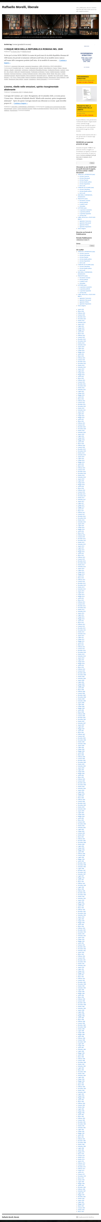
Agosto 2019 (81, 456)
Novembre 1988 (82, 1027)
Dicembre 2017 (82, 494)
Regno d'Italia (21, 77)
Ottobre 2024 (81, 343)
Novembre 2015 (82, 540)
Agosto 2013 (81, 591)
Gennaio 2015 (81, 559)
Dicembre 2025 (82, 317)
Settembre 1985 (82, 1066)
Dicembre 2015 (82, 538)
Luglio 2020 (81, 436)
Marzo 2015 (81, 555)
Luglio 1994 (81, 919)
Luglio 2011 (81, 637)
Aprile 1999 (81, 861)
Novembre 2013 (82, 585)
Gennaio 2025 (81, 337)
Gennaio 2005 (81, 781)
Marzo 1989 (81, 1019)
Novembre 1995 (82, 894)
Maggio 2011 (81, 641)
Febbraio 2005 (81, 779)
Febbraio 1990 (81, 999)
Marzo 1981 (81, 1137)
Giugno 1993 (81, 939)
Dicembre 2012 (82, 605)
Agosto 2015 (81, 546)
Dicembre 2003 (82, 803)
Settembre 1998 (82, 866)
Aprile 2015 (81, 553)
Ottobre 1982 (81, 1107)
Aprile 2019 (81, 464)
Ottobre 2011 (81, 632)
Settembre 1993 (82, 935)
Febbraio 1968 (81, 1189)
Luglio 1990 (81, 989)
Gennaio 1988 (81, 1040)
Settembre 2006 (82, 743)
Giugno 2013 (81, 594)
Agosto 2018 (81, 479)
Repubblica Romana (42, 77)
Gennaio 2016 (81, 537)
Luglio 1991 (81, 969)
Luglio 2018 (81, 481)
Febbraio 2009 (81, 691)
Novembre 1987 (82, 1042)
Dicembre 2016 (82, 516)
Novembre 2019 (82, 451)
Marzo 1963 (81, 1211)
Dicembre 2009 (82, 673)
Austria (27, 68)
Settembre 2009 (82, 678)
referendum (82, 206)
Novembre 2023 (82, 363)
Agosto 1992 (81, 952)
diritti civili (17, 72)
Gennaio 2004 (81, 801)
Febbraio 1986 (81, 1058)
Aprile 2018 (81, 486)
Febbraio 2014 (81, 579)
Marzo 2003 (81, 820)
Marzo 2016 (81, 533)
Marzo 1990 (81, 997)
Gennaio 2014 (81, 581)
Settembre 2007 (82, 723)
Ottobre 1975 (81, 1157)
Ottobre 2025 (81, 320)
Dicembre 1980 (82, 1140)
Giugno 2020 (81, 438)
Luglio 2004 (81, 792)
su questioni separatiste (85, 213)
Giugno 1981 (81, 1131)
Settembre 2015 (82, 544)
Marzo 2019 (81, 466)
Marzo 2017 (81, 510)
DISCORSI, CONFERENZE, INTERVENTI (23, 106)
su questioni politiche (84, 211)
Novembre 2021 (82, 406)
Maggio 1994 (81, 922)
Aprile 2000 (81, 852)
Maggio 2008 (81, 708)
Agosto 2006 (81, 745)
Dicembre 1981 (82, 1122)
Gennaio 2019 (81, 469)
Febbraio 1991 (81, 978)
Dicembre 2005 (82, 760)
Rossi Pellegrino (61, 77)
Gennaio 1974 (81, 1165)
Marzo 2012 (81, 622)
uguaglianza (32, 79)
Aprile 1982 (81, 1114)
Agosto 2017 (81, 501)
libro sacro (58, 73)
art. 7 (23, 68)
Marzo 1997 (81, 881)
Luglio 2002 (81, 829)
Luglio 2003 (81, 812)
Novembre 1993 (82, 932)
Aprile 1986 (81, 1055)
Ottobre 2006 (81, 742)
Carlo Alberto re (48, 68)
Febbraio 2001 (81, 838)
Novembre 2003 (82, 805)
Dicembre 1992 (82, 947)
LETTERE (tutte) (82, 208)
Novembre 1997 (82, 872)
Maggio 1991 (81, 973)
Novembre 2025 (82, 318)
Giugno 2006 (81, 749)
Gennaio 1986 (81, 1060)
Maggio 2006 (81, 751)
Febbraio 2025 (81, 335)
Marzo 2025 (81, 333)
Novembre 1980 (82, 1142)
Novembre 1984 (82, 1071)
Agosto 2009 (81, 680)
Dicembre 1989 (82, 1003)
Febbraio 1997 (81, 883)
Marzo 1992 (81, 954)
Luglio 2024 (81, 348)
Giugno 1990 (81, 991)
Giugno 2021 (81, 415)
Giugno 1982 (81, 1111)
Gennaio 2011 (81, 648)
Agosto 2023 (81, 369)
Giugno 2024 (81, 350)
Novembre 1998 (82, 865)
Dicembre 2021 (82, 404)
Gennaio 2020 (81, 447)
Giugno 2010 (81, 661)
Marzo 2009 (81, 689)
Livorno (15, 108)
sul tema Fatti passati (84, 178)
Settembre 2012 (82, 611)
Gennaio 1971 (81, 1174)
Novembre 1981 (82, 1124)
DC (5, 72)
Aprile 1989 (81, 1017)
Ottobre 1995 (81, 896)
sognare (26, 79)
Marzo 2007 (81, 732)
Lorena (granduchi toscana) (25, 108)
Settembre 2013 (82, 589)
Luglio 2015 (81, 548)
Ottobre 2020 (81, 430)
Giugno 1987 (81, 1045)
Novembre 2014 (82, 563)
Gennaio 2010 (81, 671)
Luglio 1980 (81, 1148)
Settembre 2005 (82, 766)
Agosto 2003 (81, 811)
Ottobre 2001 (81, 835)
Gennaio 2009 (81, 693)
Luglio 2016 (81, 525)
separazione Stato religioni (16, 79)
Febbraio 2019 (81, 468)
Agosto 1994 (81, 917)
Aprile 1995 (81, 906)
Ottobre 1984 (81, 1073)
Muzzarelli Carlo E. (42, 75)
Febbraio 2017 (81, 512)
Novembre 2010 (82, 652)
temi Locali (82, 185)
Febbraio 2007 (81, 734)
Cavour (55, 68)
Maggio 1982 (81, 1112)
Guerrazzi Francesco (16, 73)
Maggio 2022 (81, 395)
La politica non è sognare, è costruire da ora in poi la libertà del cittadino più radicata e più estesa (33, 37)
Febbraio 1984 (81, 1086)
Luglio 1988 (81, 1030)
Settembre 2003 (82, 809)
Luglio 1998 (81, 868)
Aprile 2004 (81, 796)
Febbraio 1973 (81, 1168)
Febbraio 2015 (81, 557)
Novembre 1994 (82, 913)
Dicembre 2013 (82, 583)
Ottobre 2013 (81, 587)
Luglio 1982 (81, 1109)
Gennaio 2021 (81, 425)
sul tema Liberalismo (84, 189)
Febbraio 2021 (81, 423)
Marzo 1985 (81, 1070)
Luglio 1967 (81, 1193)
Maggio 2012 (81, 619)
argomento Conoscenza (85, 221)
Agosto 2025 (81, 324)
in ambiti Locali (83, 204)
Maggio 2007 (81, 729)
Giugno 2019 (81, 460)
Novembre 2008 (82, 697)
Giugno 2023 (81, 373)
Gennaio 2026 (81, 315)
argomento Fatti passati (18, 66)
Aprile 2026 (81, 309)
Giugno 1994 (81, 920)
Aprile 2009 (81, 688)
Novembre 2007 (82, 719)
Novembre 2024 (82, 341)
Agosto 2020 (81, 434)
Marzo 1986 (81, 1057)
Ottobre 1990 (81, 986)
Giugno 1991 (81, 971)
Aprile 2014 (81, 576)
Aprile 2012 (81, 620)
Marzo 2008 (81, 712)
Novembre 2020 (82, 428)
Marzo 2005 (81, 777)
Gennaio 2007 (81, 736)
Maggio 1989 (81, 1016)
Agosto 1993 (81, 937)
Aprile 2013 (81, 598)
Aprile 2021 (81, 419)
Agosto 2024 (81, 346)
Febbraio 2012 (81, 624)
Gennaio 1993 (81, 945)
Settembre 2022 (82, 389)
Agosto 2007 (81, 725)
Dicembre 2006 (82, 738)
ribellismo (6, 110)
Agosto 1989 (81, 1010)
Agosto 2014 (81, 568)
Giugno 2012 (81, 617)
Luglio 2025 (81, 326)
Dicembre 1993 (82, 930)
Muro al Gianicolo (31, 75)
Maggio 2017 (81, 507)
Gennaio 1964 (81, 1208)
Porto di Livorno (54, 108)
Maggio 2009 (81, 686)
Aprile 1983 (81, 1099)
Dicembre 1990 (82, 982)
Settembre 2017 (82, 499)
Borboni (41, 68)
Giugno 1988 (81, 1032)
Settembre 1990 (82, 988)
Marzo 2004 (81, 797)
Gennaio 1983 (81, 1105)
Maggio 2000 (81, 850)
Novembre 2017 (82, 496)
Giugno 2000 (81, 848)
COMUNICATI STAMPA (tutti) (86, 187)
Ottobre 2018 (81, 475)
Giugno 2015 (81, 550)
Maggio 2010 (81, 663)
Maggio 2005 (81, 773)
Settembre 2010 (82, 656)
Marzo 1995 (81, 907)
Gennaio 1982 (81, 1120)
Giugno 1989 (81, 1014)
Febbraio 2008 (81, 714)
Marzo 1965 (81, 1206)
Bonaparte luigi (34, 68)
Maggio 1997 (81, 878)
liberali (48, 73)
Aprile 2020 (81, 441)
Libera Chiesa (42, 73)
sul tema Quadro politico (85, 182)
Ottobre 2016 (81, 520)
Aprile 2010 (81, 665)
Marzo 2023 (81, 378)
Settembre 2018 (82, 477)
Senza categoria (82, 228)
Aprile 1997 (81, 879)
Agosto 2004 (81, 790)
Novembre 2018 (82, 473)
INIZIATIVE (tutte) (83, 198)
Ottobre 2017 (81, 497)
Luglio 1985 (81, 1068)
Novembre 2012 (82, 607)
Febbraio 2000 (81, 853)
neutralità (50, 75)
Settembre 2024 (82, 345)
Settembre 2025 (82, 322)
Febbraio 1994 (81, 928)
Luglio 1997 (81, 876)
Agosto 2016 (81, 523)
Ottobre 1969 (81, 1180)
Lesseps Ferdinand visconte (30, 73)
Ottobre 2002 (81, 825)
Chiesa (59, 68)
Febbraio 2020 (81, 445)
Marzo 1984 (81, 1085)
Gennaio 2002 (81, 833)
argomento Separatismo (31, 66)
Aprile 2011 (81, 643)
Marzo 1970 (81, 1178)
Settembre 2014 (82, 566)
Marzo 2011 (81, 645)
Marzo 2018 (81, 488)
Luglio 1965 (81, 1202)
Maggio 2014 (81, 574)
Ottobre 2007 (81, 721)
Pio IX (14, 77)
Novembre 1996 (82, 885)
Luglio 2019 (81, 458)
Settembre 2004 (82, 788)
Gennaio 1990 (81, 1001)
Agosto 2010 (81, 658)
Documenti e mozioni (84, 200)
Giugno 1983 (81, 1096)
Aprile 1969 (81, 1185)
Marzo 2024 (81, 356)
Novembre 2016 (82, 518)
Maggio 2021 (81, 417)
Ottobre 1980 (81, 1144)
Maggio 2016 (81, 529)
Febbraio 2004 (81, 799)
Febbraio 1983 (81, 1103)
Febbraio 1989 (81, 1021)
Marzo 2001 (81, 837)
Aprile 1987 (81, 1047)
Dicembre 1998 (82, 863)
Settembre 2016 (82, 522)
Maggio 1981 (81, 1133)
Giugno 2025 (81, 328)
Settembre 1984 (82, 1075)
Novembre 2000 (82, 842)
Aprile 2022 (81, 397)
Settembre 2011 (82, 633)
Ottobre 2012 (81, 609)
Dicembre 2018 (82, 471)
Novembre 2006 (82, 740)
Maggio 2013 (81, 596)
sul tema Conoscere (84, 176)
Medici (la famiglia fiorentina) (41, 108)
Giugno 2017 (81, 505)
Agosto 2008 (81, 702)
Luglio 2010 (81, 660)
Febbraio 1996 (81, 891)
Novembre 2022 (82, 386)
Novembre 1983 (82, 1088)
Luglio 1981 (81, 1129)
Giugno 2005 (81, 771)
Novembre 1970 (82, 1176)
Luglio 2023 (81, 371)
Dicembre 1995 (82, 893)
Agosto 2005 (81, 768)
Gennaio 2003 (81, 822)
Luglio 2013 (81, 592)
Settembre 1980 (82, 1146)
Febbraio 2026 (81, 313)
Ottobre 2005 (81, 764)
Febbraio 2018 (81, 490)
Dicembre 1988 (82, 1025)
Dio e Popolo (10, 72)
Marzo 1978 (81, 1153)
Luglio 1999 (81, 857)
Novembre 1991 (82, 962)
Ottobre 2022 (81, 387)
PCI (11, 77)
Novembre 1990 (82, 984)
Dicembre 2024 (82, 339)
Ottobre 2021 (81, 408)
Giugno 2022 (81, 393)
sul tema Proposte (83, 180)
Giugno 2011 (81, 639)
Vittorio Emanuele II (41, 79)
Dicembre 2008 (82, 695)
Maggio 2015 (81, 551)
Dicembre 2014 (82, 561)
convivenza (25, 70)
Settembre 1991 (82, 965)
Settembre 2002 (82, 827)
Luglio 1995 (81, 902)
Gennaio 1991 (81, 980)
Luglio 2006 (81, 747)
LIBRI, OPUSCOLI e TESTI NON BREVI (50, 66)
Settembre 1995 (82, 898)
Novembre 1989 (82, 1004)
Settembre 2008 (82, 701)
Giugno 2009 (81, 684)
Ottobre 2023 (81, 365)
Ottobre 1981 (81, 1126)
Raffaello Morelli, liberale (20, 7)
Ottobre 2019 (81, 453)
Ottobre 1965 (81, 1198)
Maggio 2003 (81, 816)
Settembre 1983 (82, 1092)
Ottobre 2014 (81, 564)
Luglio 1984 (81, 1077)
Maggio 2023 (81, 374)
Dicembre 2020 (82, 427)
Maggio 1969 (81, 1183)
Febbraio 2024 (81, 358)
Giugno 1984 (81, 1079)
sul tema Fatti (82, 215)
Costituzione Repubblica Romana (38, 70)
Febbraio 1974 (81, 1163)
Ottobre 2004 (81, 786)
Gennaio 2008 (81, 715)
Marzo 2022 (81, 399)
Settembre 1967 (82, 1191)
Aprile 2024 (81, 354)
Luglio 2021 (81, 414)
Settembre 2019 (82, 455)
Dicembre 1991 (82, 960)
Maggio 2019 (81, 462)
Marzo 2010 (81, 667)
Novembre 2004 (82, 784)
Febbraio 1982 (81, 1118)
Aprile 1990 (81, 995)
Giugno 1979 (81, 1152)
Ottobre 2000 (81, 844)
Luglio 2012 (81, 615)
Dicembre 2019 (82, 449)
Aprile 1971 (81, 1172)
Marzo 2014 (81, 578)
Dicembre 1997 (82, 870)
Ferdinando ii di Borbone (38, 72)
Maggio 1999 (81, 859)
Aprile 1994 (81, 924)
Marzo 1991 (81, 976)
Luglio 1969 (81, 1181)
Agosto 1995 (81, 900)
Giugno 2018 (81, 482)
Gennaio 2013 (81, 604)
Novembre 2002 (82, 824)
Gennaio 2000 (81, 855)
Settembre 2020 (82, 432)
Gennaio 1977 (81, 1155)
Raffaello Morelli (26, 51)
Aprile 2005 (81, 775)
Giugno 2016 (81, 527)
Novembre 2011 (82, 630)
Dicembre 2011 (82, 628)
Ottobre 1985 (81, 1064)
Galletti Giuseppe (55, 72)
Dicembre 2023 (82, 361)
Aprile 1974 (81, 1161)
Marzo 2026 (81, 311)
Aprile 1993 (81, 943)
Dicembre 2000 (82, 840)
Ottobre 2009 (81, 676)
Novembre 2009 (82, 674)
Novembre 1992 (82, 948)
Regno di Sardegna (30, 77)
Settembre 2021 (82, 410)
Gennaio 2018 (81, 492)
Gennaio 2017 (81, 514)
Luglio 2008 (81, 704)
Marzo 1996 (81, 889)
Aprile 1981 (81, 1135)
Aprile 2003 (81, 818)
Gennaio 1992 (81, 958)
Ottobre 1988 (81, 1029)
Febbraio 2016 (81, 535)
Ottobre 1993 (81, 934)
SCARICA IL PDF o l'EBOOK (85, 82)
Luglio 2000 (81, 846)
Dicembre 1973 (82, 1167)
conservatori (17, 70)
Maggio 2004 (81, 794)
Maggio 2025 (81, 330)
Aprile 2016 (81, 531)
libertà (52, 73)
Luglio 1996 (81, 887)
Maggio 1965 (81, 1204)
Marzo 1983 (81, 1101)
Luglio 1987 (81, 1044)
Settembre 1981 (82, 1127)
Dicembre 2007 (82, 717)
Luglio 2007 (81, 727)
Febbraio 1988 (81, 1038)
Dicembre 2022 (82, 384)
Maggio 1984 (81, 1081)
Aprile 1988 (81, 1036)
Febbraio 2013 (81, 602)
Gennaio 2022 (81, 402)
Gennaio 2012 (81, 626)
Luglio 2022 (81, 391)
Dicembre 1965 (82, 1196)
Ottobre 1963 (81, 1209)
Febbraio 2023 (81, 380)
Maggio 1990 (81, 993)
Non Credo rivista (58, 75)
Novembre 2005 (82, 762)
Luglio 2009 (81, 682)
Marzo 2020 (81, 443)
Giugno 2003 (81, 814)
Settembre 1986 (82, 1049)
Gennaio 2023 (81, 382)
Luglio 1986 (81, 1051)
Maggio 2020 (81, 440)
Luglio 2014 (81, 570)
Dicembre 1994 (82, 911)
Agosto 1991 (81, 967)
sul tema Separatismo (84, 184)
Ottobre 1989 (81, 1006)
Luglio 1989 (81, 1012)
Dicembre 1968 (82, 1187)
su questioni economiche (85, 210)
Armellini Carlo (17, 68)
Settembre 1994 (82, 915)
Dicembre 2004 (82, 783)
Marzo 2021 (81, 421)
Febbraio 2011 (81, 647)
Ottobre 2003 (81, 807)
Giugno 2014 (81, 572)
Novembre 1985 (82, 1062)
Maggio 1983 (81, 1098)
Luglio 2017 (81, 503)
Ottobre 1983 (81, 1090)
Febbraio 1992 (81, 956)
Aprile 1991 (81, 975)
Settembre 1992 (82, 950)
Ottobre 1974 (81, 1159)
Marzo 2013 (81, 600)
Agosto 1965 (81, 1200)
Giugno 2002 (81, 831)
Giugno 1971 (81, 1170)
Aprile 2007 (81, 730)
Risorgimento (52, 77)
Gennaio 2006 (81, 758)
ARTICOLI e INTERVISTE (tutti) (86, 174)
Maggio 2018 (81, 484)
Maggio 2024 (81, 352)
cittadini (11, 70)
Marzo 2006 (81, 755)
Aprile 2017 (81, 509)
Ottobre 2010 (81, 654)
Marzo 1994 (81, 926)
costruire (62, 70)
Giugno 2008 (81, 706)
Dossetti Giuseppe (25, 72)
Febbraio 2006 (81, 756)
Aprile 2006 (81, 753)
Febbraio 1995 (81, 909)
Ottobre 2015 (81, 542)
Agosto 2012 (81, 613)
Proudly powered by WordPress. (86, 1217)
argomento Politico (84, 225)
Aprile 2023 (81, 376)
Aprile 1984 (81, 1083)
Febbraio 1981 (81, 1139)
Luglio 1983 (81, 1094)
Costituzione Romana (54, 70)
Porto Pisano (62, 108)
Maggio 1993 (81, 941)
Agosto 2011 (81, 635)
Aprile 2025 (81, 332)
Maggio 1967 (81, 1194)
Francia (47, 72)
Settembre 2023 (82, 367)
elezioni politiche (83, 202)
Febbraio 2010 (81, 669)
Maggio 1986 (81, 1053)
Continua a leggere (21, 103)
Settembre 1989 (82, 1008)
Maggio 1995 (81, 904)
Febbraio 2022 (81, 400)
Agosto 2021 (81, 412)
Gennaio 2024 (81, 359)
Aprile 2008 (81, 710)
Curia (67, 70)
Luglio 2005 (81, 770)
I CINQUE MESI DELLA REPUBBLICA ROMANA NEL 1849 (33, 49)
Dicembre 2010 (82, 650)
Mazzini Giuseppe (21, 75)
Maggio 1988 (81, 1034)
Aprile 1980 (81, 1150)
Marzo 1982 (81, 1116)
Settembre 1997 (82, 874)
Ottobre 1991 (81, 963)
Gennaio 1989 (81, 1023)
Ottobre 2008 (81, 699)
